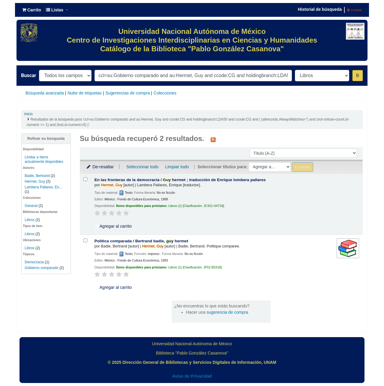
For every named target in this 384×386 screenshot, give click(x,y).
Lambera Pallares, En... (43, 187)
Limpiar (354, 10)
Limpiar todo (177, 166)
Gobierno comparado (41, 268)
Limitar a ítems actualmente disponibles (44, 159)
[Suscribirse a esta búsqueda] (213, 139)
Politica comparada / (141, 241)
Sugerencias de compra (127, 93)
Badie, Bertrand (37, 176)
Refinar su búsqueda (46, 138)
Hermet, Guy (35, 181)
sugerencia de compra (227, 312)
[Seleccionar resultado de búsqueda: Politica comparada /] (85, 240)
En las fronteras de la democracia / (180, 180)
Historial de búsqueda (320, 9)
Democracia (34, 262)
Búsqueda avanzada (45, 93)
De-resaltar (100, 166)
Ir (357, 75)
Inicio (28, 114)
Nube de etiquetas (85, 93)
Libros (29, 220)
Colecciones (165, 93)
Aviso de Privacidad (192, 376)
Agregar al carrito (113, 226)
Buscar (28, 75)
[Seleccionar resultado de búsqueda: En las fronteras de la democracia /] (85, 179)
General (31, 206)
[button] (32, 9)
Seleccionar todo (142, 166)
